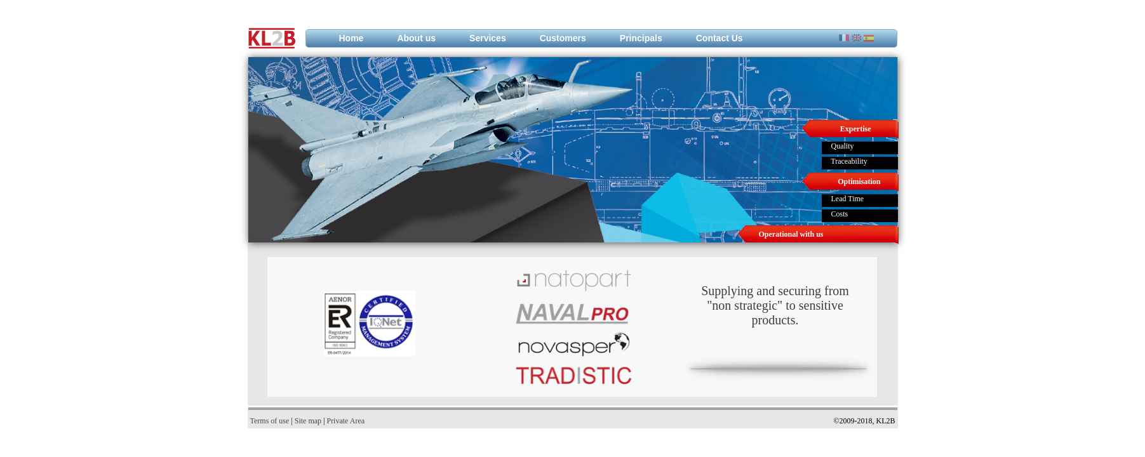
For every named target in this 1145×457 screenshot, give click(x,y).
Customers (563, 38)
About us (416, 38)
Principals (641, 38)
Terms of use (270, 420)
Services (487, 38)
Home (351, 38)
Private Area (345, 420)
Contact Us (719, 38)
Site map (308, 420)
